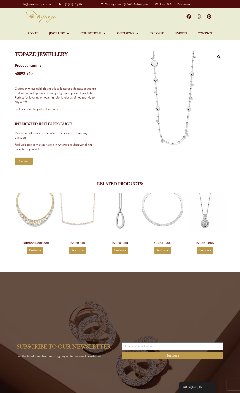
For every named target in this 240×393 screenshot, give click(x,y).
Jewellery (59, 33)
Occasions (128, 33)
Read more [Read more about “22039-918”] (77, 250)
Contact (205, 33)
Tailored (157, 33)
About (33, 33)
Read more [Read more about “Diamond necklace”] (35, 250)
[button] (219, 57)
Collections (93, 33)
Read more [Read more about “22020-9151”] (120, 250)
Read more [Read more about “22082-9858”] (205, 250)
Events (181, 33)
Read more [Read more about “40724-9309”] (162, 250)
